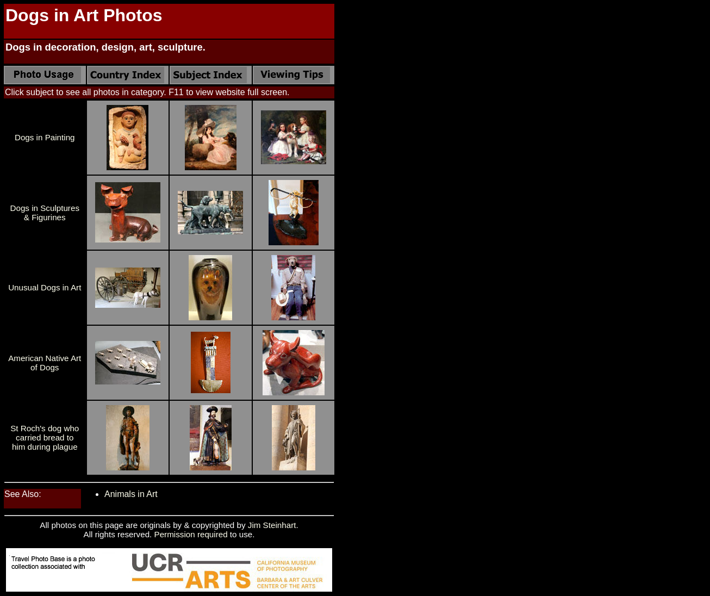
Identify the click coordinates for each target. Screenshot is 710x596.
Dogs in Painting (45, 137)
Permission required (191, 534)
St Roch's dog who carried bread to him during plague (44, 437)
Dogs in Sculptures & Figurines (44, 212)
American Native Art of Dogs (44, 362)
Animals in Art (131, 494)
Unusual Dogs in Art (44, 287)
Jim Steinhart (272, 525)
